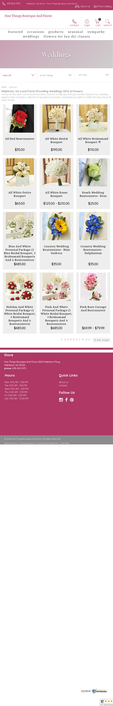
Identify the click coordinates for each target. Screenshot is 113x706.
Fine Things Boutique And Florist (28, 16)
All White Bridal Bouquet (56, 140)
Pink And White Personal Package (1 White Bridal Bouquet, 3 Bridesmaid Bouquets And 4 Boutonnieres (56, 315)
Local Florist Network (47, 443)
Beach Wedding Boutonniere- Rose (93, 194)
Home (3, 87)
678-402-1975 (13, 3)
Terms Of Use (10, 443)
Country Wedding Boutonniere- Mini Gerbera (56, 250)
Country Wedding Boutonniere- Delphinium (93, 250)
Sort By (83, 74)
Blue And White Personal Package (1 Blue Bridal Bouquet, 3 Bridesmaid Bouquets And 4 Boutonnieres (20, 253)
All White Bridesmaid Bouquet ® (93, 140)
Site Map (65, 443)
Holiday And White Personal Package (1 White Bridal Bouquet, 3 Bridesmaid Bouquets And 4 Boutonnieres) (19, 315)
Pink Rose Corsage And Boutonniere (93, 308)
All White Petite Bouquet (19, 194)
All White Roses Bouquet (56, 194)
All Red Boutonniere (19, 138)
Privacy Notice (27, 443)
